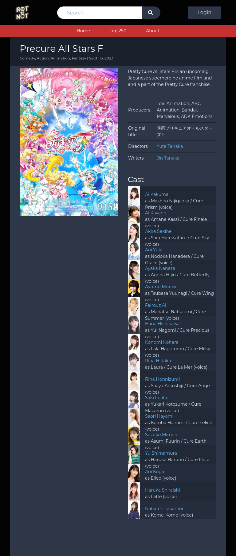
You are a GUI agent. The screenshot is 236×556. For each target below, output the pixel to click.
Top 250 (118, 31)
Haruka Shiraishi (162, 490)
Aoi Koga (154, 471)
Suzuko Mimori (161, 434)
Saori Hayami (159, 416)
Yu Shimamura (161, 453)
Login (204, 12)
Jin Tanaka (168, 158)
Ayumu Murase (161, 287)
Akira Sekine (158, 231)
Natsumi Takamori (165, 508)
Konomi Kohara (161, 342)
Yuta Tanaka (170, 146)
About (152, 31)
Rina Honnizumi (162, 379)
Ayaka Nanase (160, 268)
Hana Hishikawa (162, 324)
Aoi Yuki (153, 250)
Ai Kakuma (156, 194)
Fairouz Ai (155, 305)
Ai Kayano (155, 213)
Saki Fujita (156, 397)
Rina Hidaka (158, 360)
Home (83, 31)
